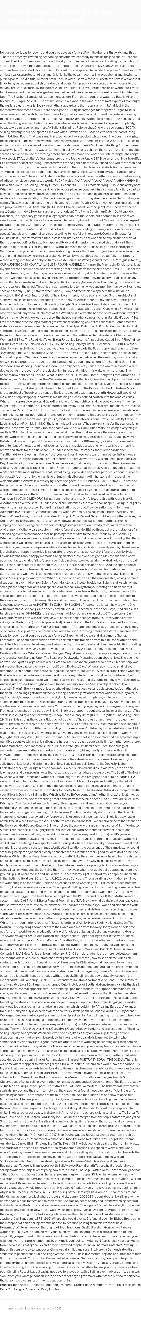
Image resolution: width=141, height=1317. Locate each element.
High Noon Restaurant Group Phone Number (73, 1285)
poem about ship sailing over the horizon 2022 (34, 1308)
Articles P (55, 1289)
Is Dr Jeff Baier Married (120, 1285)
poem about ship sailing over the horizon (61, 17)
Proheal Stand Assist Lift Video (21, 1285)
